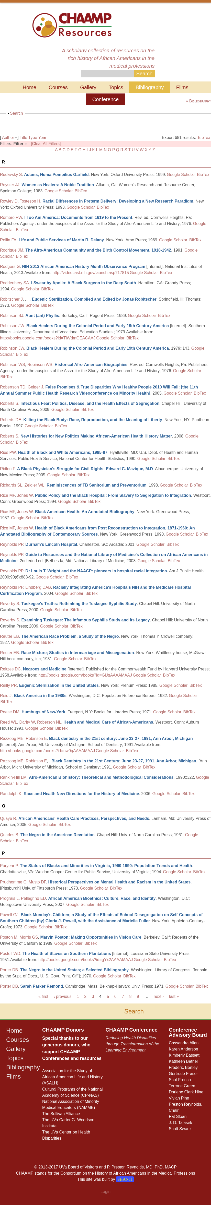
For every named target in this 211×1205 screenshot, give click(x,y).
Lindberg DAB (38, 587)
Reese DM (9, 712)
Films (182, 87)
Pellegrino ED (33, 898)
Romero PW (11, 217)
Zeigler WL (34, 485)
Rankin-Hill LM (13, 777)
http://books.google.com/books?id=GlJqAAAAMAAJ (85, 675)
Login (105, 1191)
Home (29, 87)
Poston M (8, 937)
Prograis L (9, 898)
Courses (58, 87)
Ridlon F (7, 469)
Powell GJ (9, 915)
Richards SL (11, 485)
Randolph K (10, 793)
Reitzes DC (10, 669)
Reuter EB (9, 636)
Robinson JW (12, 326)
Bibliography (150, 87)
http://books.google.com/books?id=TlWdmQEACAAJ (47, 338)
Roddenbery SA (14, 283)
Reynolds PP (11, 544)
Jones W (25, 495)
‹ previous (62, 996)
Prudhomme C (13, 882)
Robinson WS (12, 364)
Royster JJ (9, 185)
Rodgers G (10, 266)
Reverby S (9, 603)
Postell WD (10, 953)
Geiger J (35, 387)
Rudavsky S (11, 174)
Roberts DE (10, 420)
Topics (116, 87)
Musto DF (37, 882)
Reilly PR (8, 685)
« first (43, 996)
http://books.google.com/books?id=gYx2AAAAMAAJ (85, 960)
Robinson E (36, 738)
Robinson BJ (11, 315)
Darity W (27, 722)
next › (159, 996)
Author (8, 137)
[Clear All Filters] (46, 143)
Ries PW (8, 452)
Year (42, 137)
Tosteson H (30, 201)
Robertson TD (12, 387)
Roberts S (9, 403)
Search (16, 113)
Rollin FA (8, 240)
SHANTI (124, 1179)
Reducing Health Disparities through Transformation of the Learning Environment (132, 1044)
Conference (105, 99)
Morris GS (28, 937)
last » (174, 996)
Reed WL (8, 722)
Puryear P (9, 866)
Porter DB (9, 970)
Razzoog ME (12, 738)
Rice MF (7, 495)
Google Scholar (181, 174)
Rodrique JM (11, 250)
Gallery (88, 87)
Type (32, 137)
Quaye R (8, 818)
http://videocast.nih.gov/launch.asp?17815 (90, 272)
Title (23, 137)
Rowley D (8, 201)
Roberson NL (49, 722)
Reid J (6, 695)
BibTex (204, 137)
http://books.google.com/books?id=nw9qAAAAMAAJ (47, 751)
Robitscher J (11, 299)
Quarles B (9, 835)
